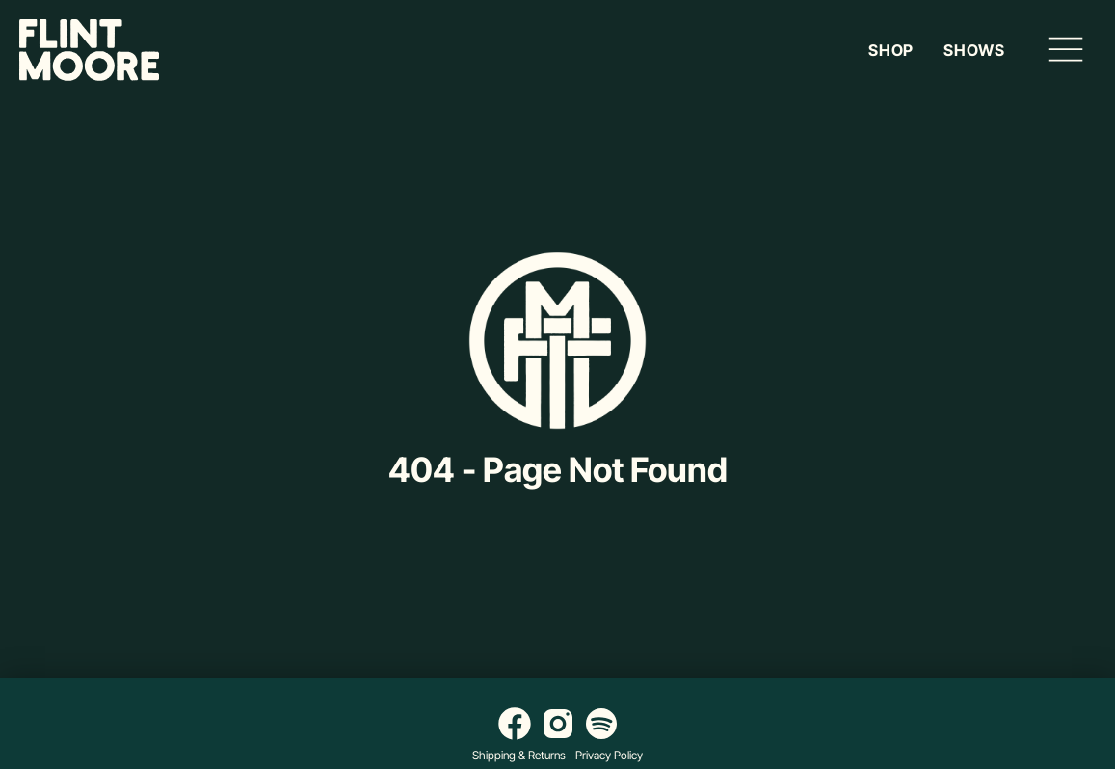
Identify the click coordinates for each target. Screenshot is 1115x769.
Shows (974, 49)
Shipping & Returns (519, 755)
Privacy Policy (609, 755)
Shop (891, 49)
